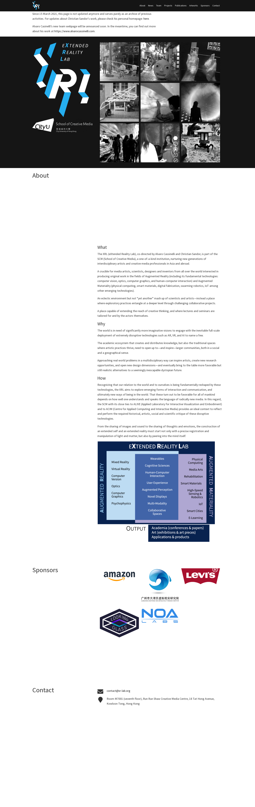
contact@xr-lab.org (118, 691)
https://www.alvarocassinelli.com (74, 31)
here (146, 18)
